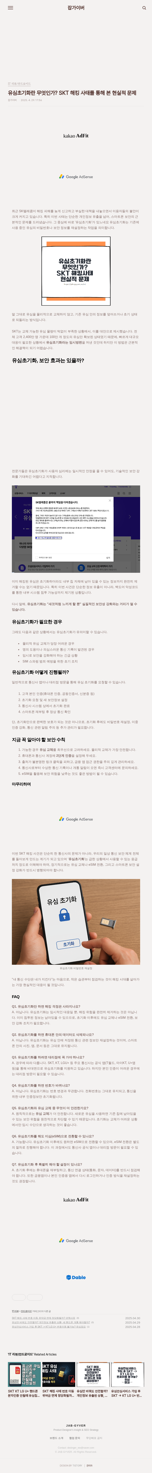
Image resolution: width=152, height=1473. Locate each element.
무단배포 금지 (94, 1437)
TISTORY (77, 1465)
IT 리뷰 (15, 1311)
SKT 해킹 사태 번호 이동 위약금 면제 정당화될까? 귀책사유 (43, 1318)
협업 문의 (74, 1437)
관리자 (89, 1465)
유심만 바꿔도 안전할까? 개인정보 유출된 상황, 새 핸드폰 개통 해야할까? (51, 1322)
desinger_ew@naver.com (80, 1447)
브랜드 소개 (56, 1437)
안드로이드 (26, 1311)
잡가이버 (76, 8)
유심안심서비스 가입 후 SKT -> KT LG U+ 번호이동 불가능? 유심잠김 (49, 1326)
